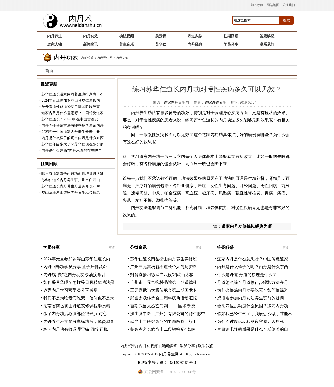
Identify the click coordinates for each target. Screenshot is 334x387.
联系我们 (206, 346)
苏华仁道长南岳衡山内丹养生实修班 (163, 259)
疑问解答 (169, 346)
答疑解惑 (225, 247)
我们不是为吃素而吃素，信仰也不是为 (78, 298)
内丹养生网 (104, 57)
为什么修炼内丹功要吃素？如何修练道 (252, 290)
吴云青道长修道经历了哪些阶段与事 (70, 107)
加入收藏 (257, 5)
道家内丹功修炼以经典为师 (247, 226)
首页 (49, 71)
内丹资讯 (128, 346)
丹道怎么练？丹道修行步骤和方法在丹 (252, 282)
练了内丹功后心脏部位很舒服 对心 (75, 313)
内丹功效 (122, 57)
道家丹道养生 (215, 103)
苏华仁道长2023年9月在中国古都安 (69, 119)
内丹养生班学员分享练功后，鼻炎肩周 (78, 321)
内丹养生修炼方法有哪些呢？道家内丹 (72, 125)
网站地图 (273, 5)
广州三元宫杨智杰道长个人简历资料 (163, 267)
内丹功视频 (148, 346)
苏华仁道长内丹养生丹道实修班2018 (70, 186)
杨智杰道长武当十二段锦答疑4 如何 (163, 329)
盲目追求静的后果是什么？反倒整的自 (252, 329)
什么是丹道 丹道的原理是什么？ (247, 274)
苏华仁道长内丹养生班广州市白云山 (70, 180)
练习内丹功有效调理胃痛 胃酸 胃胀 (75, 329)
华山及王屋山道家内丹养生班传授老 (70, 192)
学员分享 (51, 247)
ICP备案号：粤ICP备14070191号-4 (167, 362)
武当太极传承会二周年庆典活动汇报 (163, 298)
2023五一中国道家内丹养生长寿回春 (70, 132)
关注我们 (288, 5)
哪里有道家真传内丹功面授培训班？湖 (72, 174)
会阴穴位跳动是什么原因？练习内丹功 (252, 306)
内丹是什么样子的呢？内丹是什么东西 (72, 138)
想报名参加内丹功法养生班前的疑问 (250, 298)
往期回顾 (49, 164)
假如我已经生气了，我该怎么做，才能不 (254, 313)
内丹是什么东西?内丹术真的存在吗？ (71, 150)
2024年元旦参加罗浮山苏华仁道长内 (70, 100)
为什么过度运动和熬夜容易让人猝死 (250, 321)
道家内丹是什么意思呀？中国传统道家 (72, 113)
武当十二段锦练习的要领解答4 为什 (163, 321)
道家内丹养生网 (176, 103)
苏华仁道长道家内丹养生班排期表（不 (72, 94)
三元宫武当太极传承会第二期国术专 (163, 290)
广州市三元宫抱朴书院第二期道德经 (163, 282)
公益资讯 (138, 247)
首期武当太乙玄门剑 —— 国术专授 (162, 306)
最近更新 (49, 84)
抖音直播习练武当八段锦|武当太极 (162, 274)
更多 (112, 247)
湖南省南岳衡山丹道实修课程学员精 (76, 306)
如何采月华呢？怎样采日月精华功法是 (78, 282)
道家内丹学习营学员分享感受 (70, 290)
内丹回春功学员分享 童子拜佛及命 (75, 267)
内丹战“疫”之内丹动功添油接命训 (74, 274)
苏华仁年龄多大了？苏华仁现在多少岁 (72, 144)
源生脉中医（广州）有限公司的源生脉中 (167, 313)
